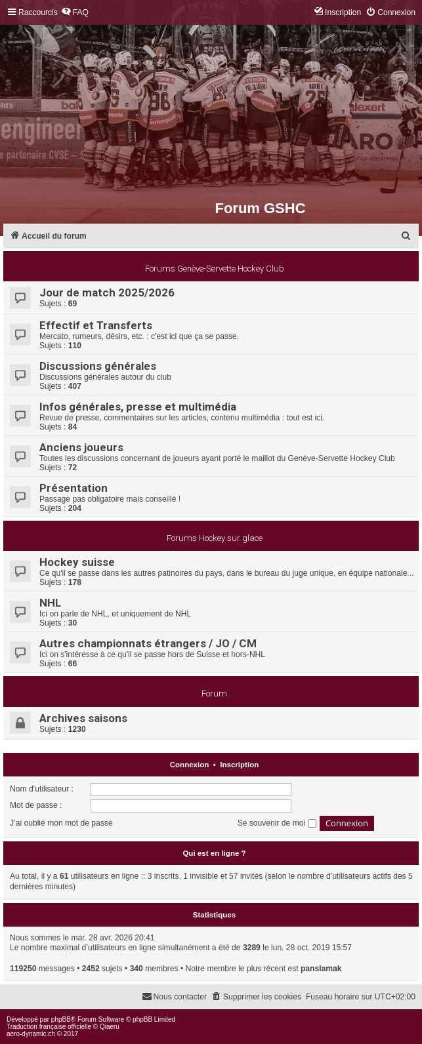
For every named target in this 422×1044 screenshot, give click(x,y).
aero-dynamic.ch (31, 1033)
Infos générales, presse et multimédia (137, 406)
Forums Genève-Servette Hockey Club (214, 268)
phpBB (61, 1019)
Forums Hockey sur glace (215, 538)
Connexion (189, 765)
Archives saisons (83, 718)
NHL (50, 602)
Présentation (73, 487)
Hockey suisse (77, 562)
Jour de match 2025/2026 (107, 292)
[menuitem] (75, 13)
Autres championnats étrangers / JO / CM (148, 643)
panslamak (321, 968)
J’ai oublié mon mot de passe (61, 823)
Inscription (239, 765)
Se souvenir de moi (277, 823)
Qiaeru (109, 1026)
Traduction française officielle (49, 1026)
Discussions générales (97, 365)
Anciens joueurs (81, 447)
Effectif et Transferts (95, 325)
